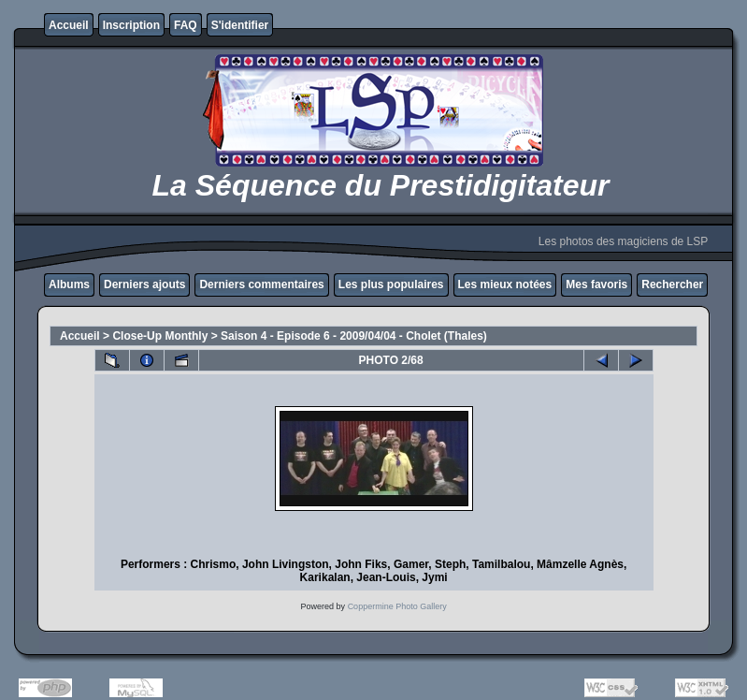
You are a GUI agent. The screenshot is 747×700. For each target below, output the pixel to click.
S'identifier (240, 25)
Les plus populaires (391, 284)
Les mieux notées (505, 284)
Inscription (131, 25)
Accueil (69, 25)
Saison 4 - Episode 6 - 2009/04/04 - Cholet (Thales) (354, 336)
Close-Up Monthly (160, 336)
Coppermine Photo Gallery (397, 606)
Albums (69, 284)
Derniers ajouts (144, 284)
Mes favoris (596, 284)
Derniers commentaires (261, 284)
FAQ (185, 25)
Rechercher (672, 284)
